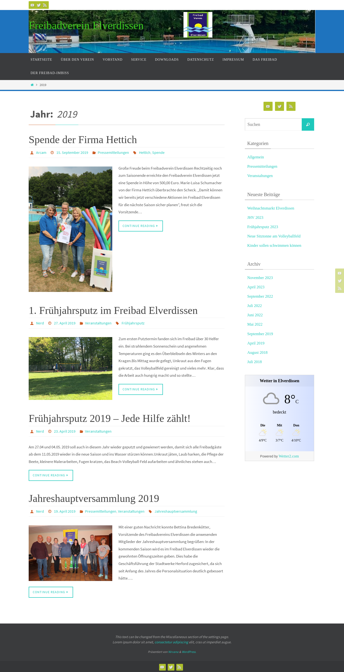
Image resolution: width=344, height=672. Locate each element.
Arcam (41, 152)
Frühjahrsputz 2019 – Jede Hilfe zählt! (110, 418)
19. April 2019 (64, 510)
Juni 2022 (255, 315)
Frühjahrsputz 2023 (263, 227)
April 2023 (256, 287)
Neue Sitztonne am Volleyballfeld (274, 236)
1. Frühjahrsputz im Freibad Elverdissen (113, 310)
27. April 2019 (64, 322)
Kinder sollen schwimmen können (275, 245)
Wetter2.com (288, 456)
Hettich (144, 152)
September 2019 (260, 334)
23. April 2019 (64, 430)
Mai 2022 (255, 324)
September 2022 (260, 296)
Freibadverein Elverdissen (86, 25)
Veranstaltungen (98, 322)
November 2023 (260, 277)
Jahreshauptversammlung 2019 (94, 498)
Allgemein (255, 157)
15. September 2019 (72, 152)
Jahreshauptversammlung (176, 510)
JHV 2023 (255, 217)
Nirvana (173, 651)
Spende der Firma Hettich (83, 139)
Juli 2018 (254, 362)
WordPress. (189, 651)
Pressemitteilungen (113, 152)
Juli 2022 (254, 305)
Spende (158, 152)
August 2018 (257, 352)
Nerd (40, 322)
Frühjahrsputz (133, 322)
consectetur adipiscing (171, 641)
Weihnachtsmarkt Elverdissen (271, 208)
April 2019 (256, 343)
